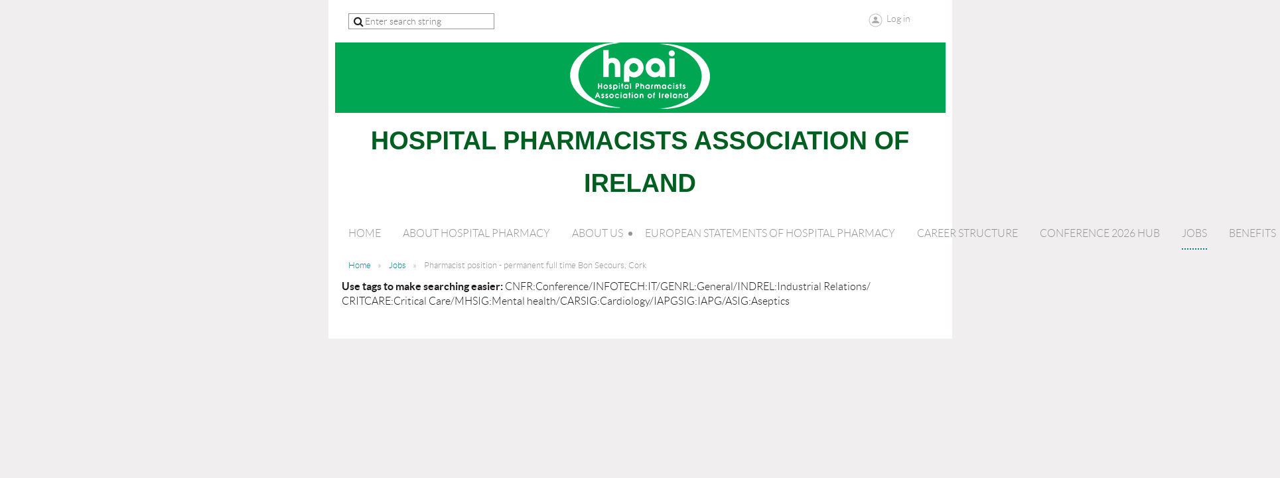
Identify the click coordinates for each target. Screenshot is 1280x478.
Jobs (397, 265)
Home (359, 265)
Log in (898, 18)
